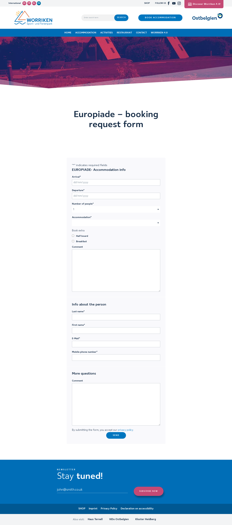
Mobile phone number (84, 352)
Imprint (93, 508)
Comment (77, 247)
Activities (106, 33)
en (39, 3)
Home (67, 33)
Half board (82, 236)
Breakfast (81, 241)
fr (29, 3)
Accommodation (85, 33)
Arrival (76, 177)
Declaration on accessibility (137, 508)
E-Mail (76, 338)
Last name (78, 311)
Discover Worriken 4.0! (204, 4)
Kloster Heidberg (145, 519)
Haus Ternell (95, 519)
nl (34, 3)
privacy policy (125, 430)
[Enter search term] (97, 17)
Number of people (83, 204)
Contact (141, 33)
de (24, 3)
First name (78, 325)
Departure (78, 190)
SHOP (147, 3)
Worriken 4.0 (159, 33)
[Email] (92, 490)
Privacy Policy (109, 508)
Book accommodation (160, 18)
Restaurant (124, 33)
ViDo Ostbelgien (119, 519)
